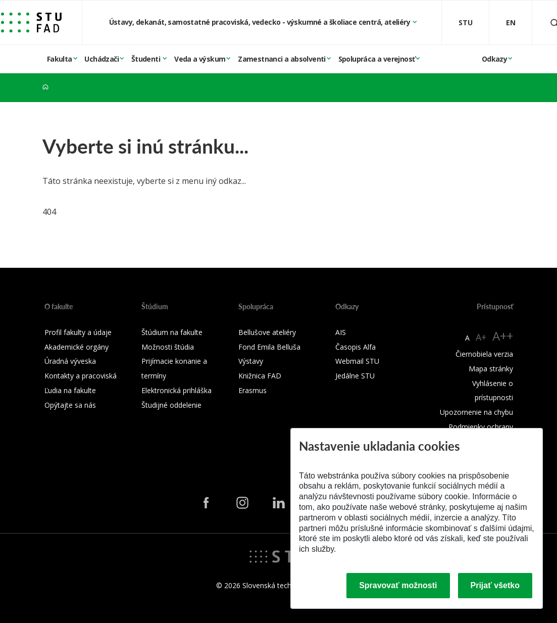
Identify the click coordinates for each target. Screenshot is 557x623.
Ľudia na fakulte (70, 390)
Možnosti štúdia (167, 347)
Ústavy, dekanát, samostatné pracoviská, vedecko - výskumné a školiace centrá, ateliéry (260, 22)
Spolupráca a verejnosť (376, 59)
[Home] (45, 87)
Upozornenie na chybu (476, 412)
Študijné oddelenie (171, 405)
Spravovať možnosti (398, 585)
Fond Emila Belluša (269, 347)
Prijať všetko (495, 585)
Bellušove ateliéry (267, 332)
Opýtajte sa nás (70, 405)
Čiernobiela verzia (484, 354)
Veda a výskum (199, 59)
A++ (502, 335)
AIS (340, 332)
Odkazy (494, 59)
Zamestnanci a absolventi (282, 59)
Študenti (146, 59)
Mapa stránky (491, 368)
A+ (481, 337)
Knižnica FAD (259, 375)
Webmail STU (357, 361)
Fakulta (59, 59)
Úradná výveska (70, 361)
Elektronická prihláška (176, 390)
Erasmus (252, 390)
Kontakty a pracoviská (80, 375)
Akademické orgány (76, 347)
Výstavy (250, 361)
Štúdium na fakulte (171, 332)
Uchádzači (101, 59)
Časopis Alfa (355, 347)
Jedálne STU (355, 375)
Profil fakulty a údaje (78, 332)
